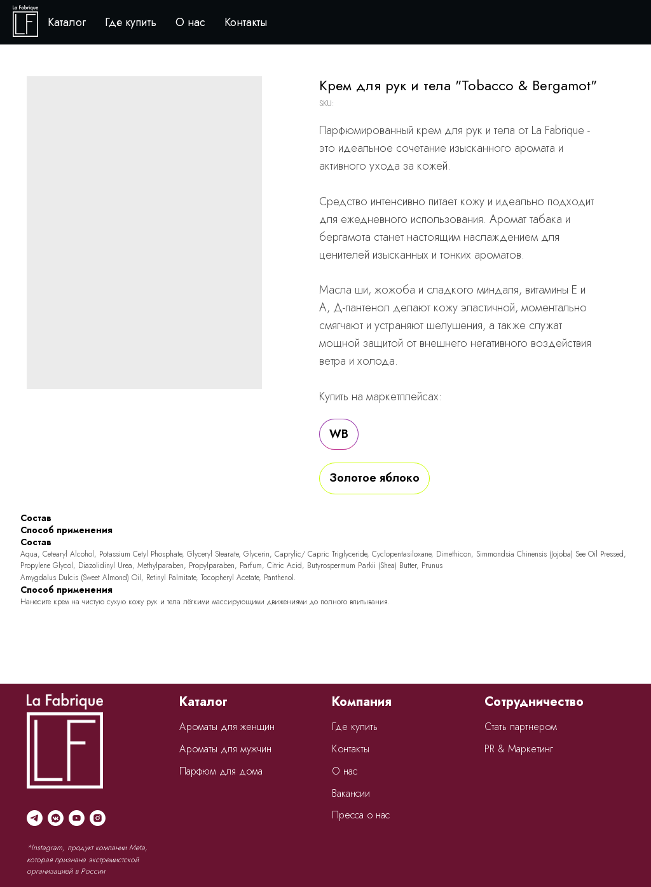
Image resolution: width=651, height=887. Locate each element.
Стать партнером (520, 726)
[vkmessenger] (56, 818)
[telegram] (35, 818)
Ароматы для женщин (227, 726)
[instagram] (98, 818)
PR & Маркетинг (518, 748)
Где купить (130, 22)
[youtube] (77, 818)
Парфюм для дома (221, 771)
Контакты (245, 22)
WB (338, 434)
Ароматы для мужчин (225, 748)
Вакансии (351, 793)
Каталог (67, 22)
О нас (190, 22)
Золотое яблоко (374, 478)
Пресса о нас (361, 815)
